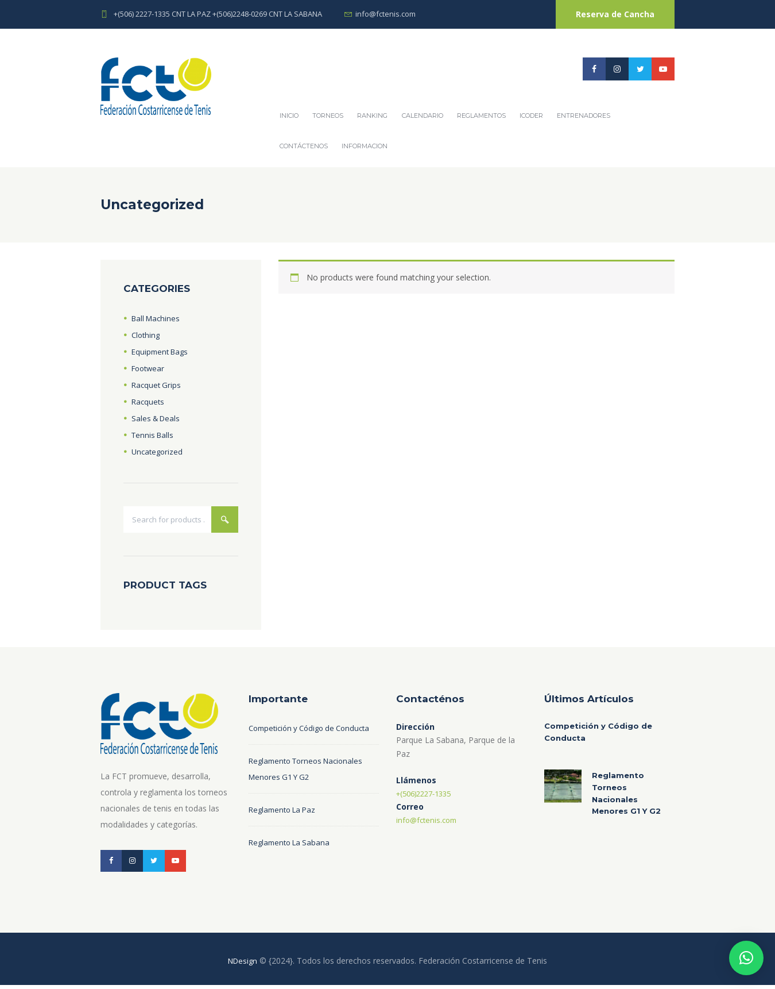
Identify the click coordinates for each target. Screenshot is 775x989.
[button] (746, 958)
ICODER (531, 115)
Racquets (148, 401)
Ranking (372, 115)
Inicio (289, 115)
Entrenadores (583, 115)
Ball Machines (157, 318)
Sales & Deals (157, 418)
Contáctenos (304, 146)
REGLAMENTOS (481, 115)
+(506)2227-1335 (428, 795)
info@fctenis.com (385, 14)
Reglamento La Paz (285, 827)
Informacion (365, 146)
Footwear (149, 368)
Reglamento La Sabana (292, 860)
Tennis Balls (153, 434)
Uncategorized (158, 451)
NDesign (243, 964)
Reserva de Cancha (615, 14)
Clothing (146, 334)
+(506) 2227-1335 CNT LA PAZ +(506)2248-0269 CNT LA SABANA (218, 14)
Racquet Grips (157, 384)
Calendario (422, 115)
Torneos (327, 115)
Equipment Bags (161, 351)
